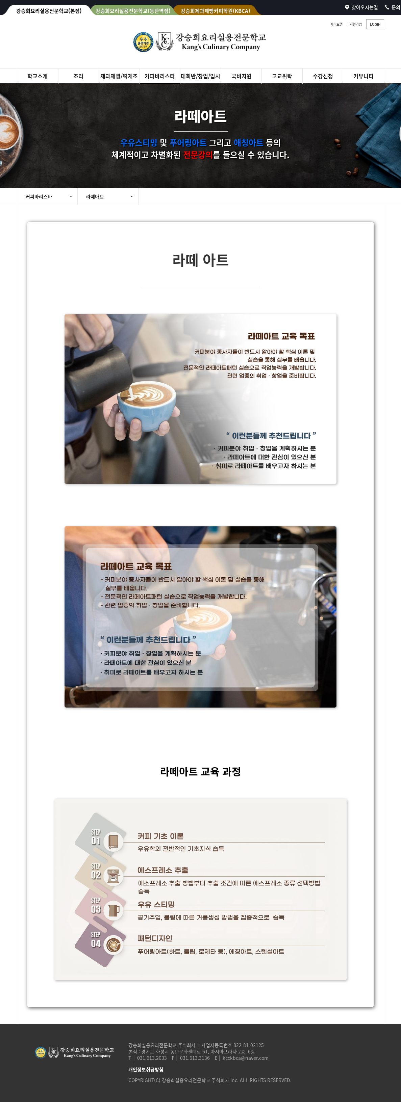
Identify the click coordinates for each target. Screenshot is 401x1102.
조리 (78, 76)
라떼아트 (95, 196)
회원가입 (356, 24)
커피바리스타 (160, 76)
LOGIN (375, 24)
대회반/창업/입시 (200, 76)
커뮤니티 (363, 76)
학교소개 (37, 76)
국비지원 (241, 76)
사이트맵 (336, 24)
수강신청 (323, 76)
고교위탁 (282, 76)
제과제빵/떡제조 (119, 76)
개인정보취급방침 (146, 1069)
